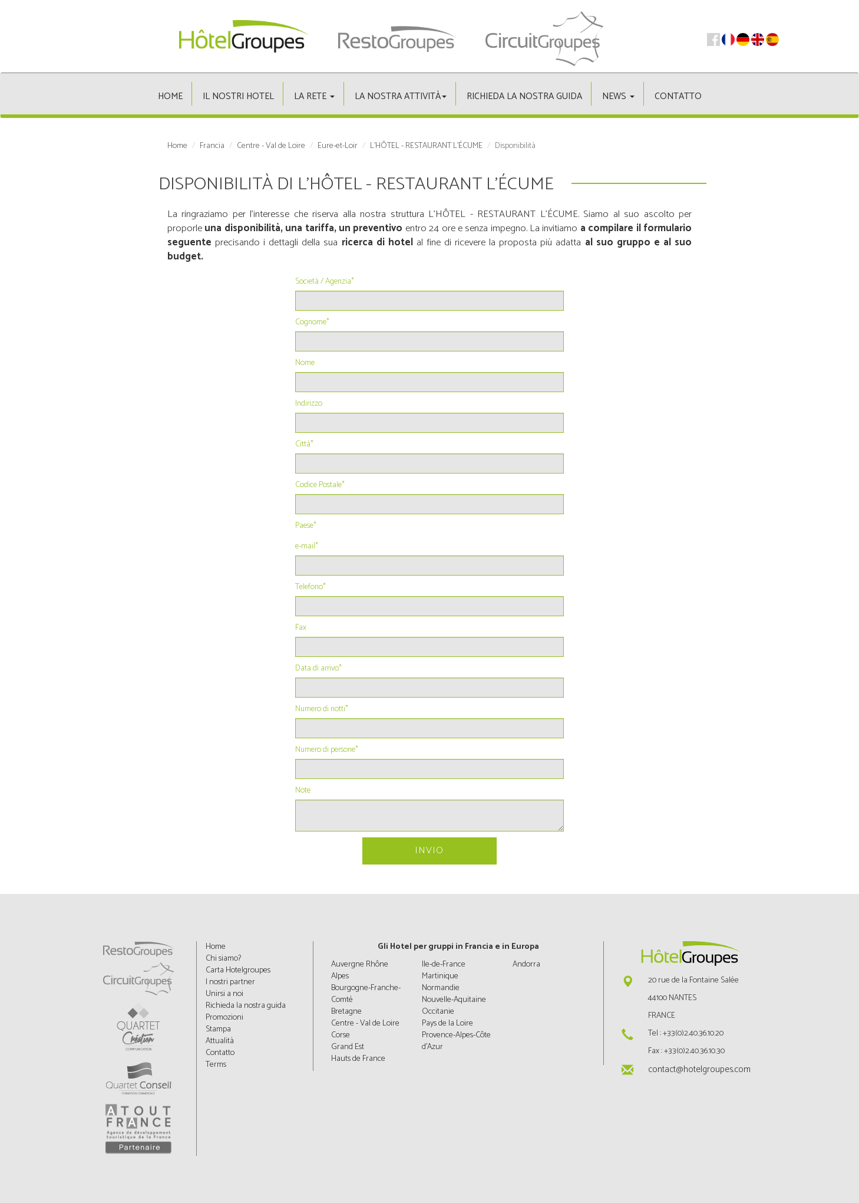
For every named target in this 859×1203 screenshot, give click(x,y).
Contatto (678, 96)
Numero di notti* (321, 709)
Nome (305, 363)
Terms (216, 1064)
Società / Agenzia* (324, 282)
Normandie (441, 988)
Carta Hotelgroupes (238, 970)
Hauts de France (358, 1059)
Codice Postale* (320, 485)
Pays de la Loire (447, 1023)
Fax (300, 628)
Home (170, 96)
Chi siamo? (223, 958)
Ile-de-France (443, 964)
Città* (304, 445)
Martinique (440, 976)
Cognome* (312, 322)
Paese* (305, 526)
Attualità (220, 1041)
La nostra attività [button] (401, 96)
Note (302, 791)
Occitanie (438, 1011)
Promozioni (224, 1017)
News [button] (618, 96)
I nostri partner (230, 982)
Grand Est (347, 1047)
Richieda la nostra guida (524, 96)
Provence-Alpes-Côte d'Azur (456, 1041)
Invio (429, 851)
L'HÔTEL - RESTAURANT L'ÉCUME (426, 146)
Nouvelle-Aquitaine (454, 1000)
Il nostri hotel (238, 96)
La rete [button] (314, 96)
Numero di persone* (326, 750)
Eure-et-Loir (338, 146)
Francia (212, 146)
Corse (340, 1035)
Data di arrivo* (318, 669)
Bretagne (346, 1011)
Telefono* (310, 587)
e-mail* (306, 547)
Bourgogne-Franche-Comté (366, 994)
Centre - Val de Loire (271, 146)
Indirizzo (308, 404)
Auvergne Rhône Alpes (359, 970)
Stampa (218, 1029)
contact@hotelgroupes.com (699, 1069)
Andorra (526, 964)
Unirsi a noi (224, 994)
